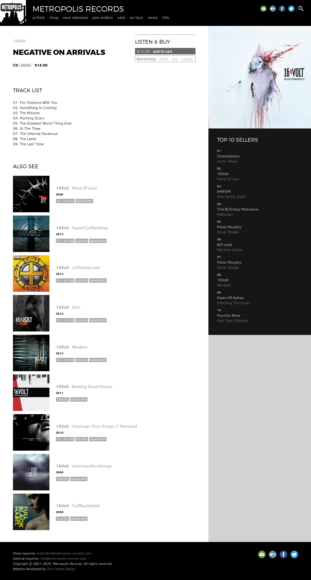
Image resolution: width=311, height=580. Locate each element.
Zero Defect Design (61, 568)
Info (165, 17)
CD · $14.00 (65, 201)
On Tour (136, 17)
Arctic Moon (228, 158)
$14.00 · (154, 51)
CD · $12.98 (65, 241)
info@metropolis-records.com (63, 558)
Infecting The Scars (233, 300)
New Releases (75, 17)
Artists (38, 17)
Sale (121, 17)
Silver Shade (229, 229)
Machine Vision (230, 247)
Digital (81, 241)
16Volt (19, 40)
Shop (54, 17)
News (153, 17)
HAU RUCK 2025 (231, 194)
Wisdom (224, 282)
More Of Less (228, 176)
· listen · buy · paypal (164, 58)
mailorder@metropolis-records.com (64, 553)
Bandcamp (84, 201)
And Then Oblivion (232, 318)
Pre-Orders (102, 17)
